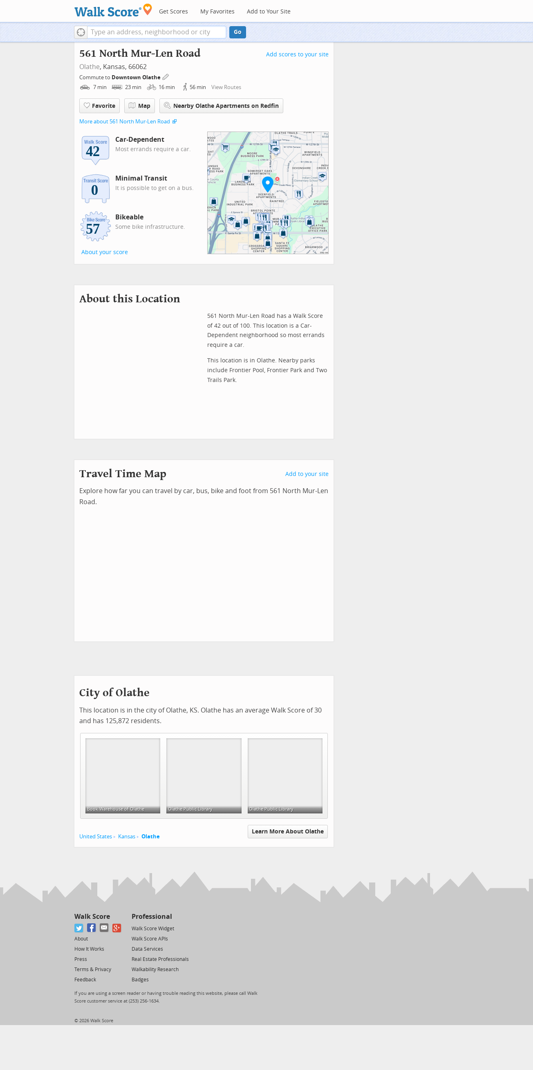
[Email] (104, 928)
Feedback (85, 980)
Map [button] (139, 105)
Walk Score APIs (150, 939)
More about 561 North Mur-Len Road (124, 121)
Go (238, 32)
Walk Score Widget (153, 929)
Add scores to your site (297, 54)
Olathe (89, 67)
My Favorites (217, 11)
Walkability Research (155, 969)
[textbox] (156, 32)
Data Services (147, 949)
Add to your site (307, 474)
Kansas (126, 836)
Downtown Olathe (137, 77)
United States (95, 836)
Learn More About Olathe (288, 831)
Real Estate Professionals (160, 959)
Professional (152, 916)
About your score (104, 252)
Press (80, 959)
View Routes (226, 87)
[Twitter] (79, 928)
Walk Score (92, 916)
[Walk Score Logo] (113, 10)
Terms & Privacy (92, 969)
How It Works (89, 949)
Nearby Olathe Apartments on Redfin (221, 105)
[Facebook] (91, 928)
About (81, 939)
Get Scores (173, 11)
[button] (80, 32)
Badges (140, 980)
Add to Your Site (269, 11)
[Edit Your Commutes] (166, 76)
